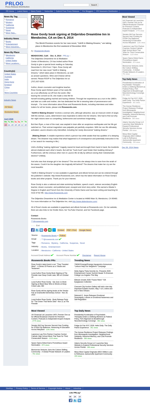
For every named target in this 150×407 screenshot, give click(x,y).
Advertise (77, 388)
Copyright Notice (55, 388)
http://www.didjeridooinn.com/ (84, 201)
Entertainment (12, 44)
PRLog (66, 56)
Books (8, 41)
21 (9, 125)
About (67, 388)
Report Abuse (99, 255)
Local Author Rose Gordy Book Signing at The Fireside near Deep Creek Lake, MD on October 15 (50, 275)
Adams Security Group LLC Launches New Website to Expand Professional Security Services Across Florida (93, 345)
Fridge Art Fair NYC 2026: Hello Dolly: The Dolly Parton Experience (134, 100)
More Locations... (13, 63)
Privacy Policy (22, 388)
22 (6, 125)
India (7, 79)
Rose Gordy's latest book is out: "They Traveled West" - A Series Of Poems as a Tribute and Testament (49, 266)
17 (22, 125)
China (7, 87)
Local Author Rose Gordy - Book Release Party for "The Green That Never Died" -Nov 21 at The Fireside (50, 301)
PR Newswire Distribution (107, 11)
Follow (62, 235)
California (10, 25)
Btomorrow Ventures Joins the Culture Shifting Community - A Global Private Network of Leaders (50, 351)
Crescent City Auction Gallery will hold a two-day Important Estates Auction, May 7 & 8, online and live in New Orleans (93, 289)
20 (12, 125)
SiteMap (9, 388)
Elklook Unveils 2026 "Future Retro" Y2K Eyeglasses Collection (90, 281)
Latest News (22, 11)
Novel (8, 30)
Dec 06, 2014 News (130, 147)
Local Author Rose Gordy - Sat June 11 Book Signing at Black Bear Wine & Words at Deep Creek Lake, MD (49, 284)
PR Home (10, 11)
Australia (8, 77)
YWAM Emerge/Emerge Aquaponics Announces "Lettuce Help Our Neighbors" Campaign (93, 265)
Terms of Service (38, 388)
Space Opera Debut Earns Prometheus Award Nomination (133, 60)
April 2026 (8, 119)
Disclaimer (86, 255)
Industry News (10, 100)
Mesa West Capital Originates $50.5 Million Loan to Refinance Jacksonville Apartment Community (93, 353)
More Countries (11, 93)
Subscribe (48, 11)
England (8, 85)
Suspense (10, 28)
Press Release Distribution (17, 6)
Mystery (9, 22)
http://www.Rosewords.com (56, 193)
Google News (85, 230)
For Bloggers (87, 11)
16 (26, 125)
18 (19, 125)
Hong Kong (9, 82)
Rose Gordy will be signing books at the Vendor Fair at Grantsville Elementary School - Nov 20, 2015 (49, 293)
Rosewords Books (42, 51)
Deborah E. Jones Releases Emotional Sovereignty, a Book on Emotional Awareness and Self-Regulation (93, 297)
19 (16, 125)
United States (11, 60)
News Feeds (36, 11)
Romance (10, 19)
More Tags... (11, 33)
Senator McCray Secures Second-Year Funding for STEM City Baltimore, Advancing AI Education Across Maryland (50, 327)
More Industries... (13, 47)
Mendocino (10, 55)
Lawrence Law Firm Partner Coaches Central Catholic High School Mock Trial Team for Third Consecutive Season (49, 336)
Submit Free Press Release (67, 11)
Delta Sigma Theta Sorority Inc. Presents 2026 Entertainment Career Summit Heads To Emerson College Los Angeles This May (93, 273)
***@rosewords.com (39, 221)
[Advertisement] (97, 76)
